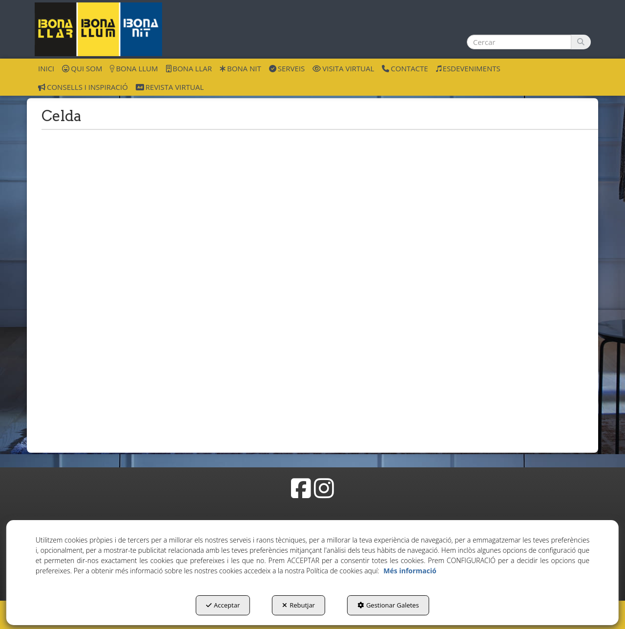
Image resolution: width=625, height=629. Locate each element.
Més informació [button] (409, 570)
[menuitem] (46, 68)
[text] (519, 42)
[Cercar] (581, 42)
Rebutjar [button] (298, 605)
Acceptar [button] (223, 605)
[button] (98, 29)
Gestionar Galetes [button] (388, 605)
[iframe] (312, 283)
